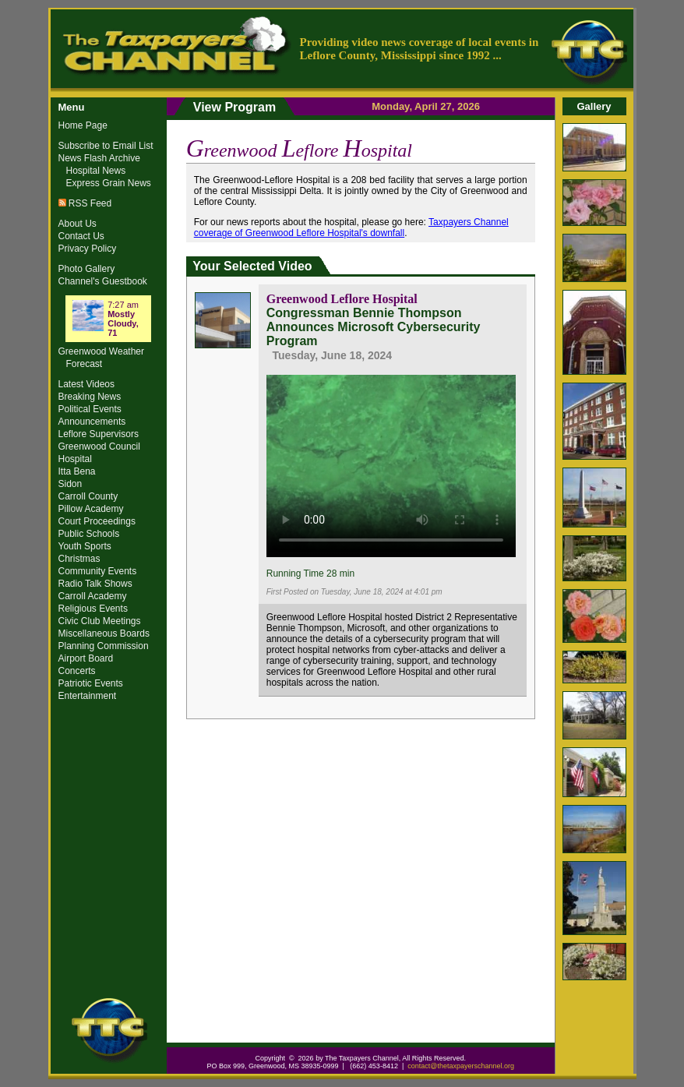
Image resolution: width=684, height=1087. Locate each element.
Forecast (84, 363)
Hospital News (96, 170)
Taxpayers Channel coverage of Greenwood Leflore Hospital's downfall (351, 227)
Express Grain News (108, 183)
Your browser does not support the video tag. (391, 463)
